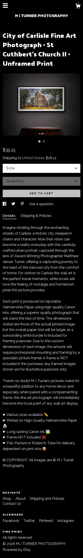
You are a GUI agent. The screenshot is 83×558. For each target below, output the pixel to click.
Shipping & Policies (36, 216)
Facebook (11, 521)
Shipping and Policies (47, 498)
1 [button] (39, 141)
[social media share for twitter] (14, 204)
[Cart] (77, 6)
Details (9, 216)
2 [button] (44, 141)
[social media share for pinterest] (23, 204)
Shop (7, 498)
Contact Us (12, 504)
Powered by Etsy (17, 550)
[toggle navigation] (5, 5)
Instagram (66, 521)
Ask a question (41, 204)
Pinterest (46, 521)
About (21, 498)
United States (33, 158)
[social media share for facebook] (5, 204)
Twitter (29, 521)
